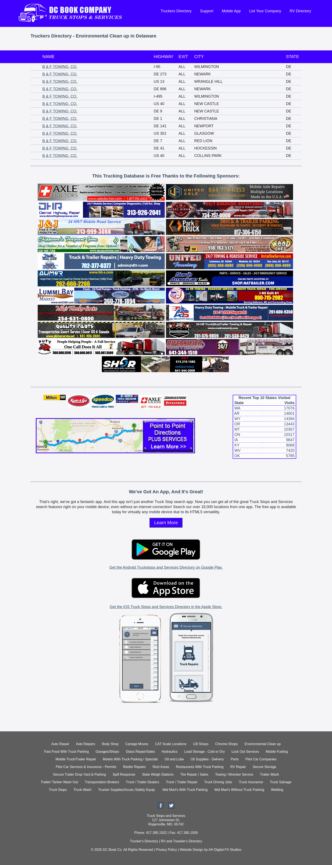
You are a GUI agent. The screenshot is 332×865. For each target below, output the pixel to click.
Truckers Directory (175, 11)
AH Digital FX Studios (225, 849)
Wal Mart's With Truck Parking (185, 790)
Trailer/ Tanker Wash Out (59, 782)
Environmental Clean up (263, 744)
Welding (277, 790)
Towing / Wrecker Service (234, 774)
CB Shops (200, 744)
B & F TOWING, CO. (59, 67)
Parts (235, 759)
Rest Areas (161, 767)
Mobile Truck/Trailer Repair (75, 759)
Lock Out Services (245, 751)
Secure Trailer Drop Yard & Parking (79, 774)
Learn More (166, 522)
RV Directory (300, 11)
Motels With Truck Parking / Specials (130, 759)
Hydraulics (170, 751)
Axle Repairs (85, 744)
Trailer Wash (269, 774)
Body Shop (110, 744)
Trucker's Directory (144, 841)
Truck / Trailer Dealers (142, 782)
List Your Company (265, 11)
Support (206, 11)
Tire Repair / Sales (194, 774)
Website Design (191, 849)
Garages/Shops (107, 751)
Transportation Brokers (102, 782)
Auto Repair (60, 744)
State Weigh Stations (158, 774)
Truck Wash (82, 790)
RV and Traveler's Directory (181, 841)
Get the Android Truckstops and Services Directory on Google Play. (166, 567)
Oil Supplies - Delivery (207, 759)
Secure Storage (264, 767)
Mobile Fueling (277, 751)
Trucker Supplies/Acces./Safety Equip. (127, 790)
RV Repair (238, 767)
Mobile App (231, 11)
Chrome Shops (226, 744)
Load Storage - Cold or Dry (204, 751)
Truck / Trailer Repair (181, 782)
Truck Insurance (251, 782)
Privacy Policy (166, 849)
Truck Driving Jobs (218, 782)
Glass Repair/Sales (140, 751)
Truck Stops (58, 790)
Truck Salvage (280, 782)
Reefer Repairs (134, 767)
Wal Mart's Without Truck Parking (239, 790)
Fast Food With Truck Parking (66, 751)
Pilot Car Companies (261, 759)
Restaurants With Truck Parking (200, 767)
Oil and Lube (174, 759)
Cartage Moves (136, 744)
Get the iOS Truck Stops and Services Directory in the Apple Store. (166, 607)
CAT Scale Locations (170, 744)
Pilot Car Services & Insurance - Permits (86, 767)
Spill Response (124, 774)
